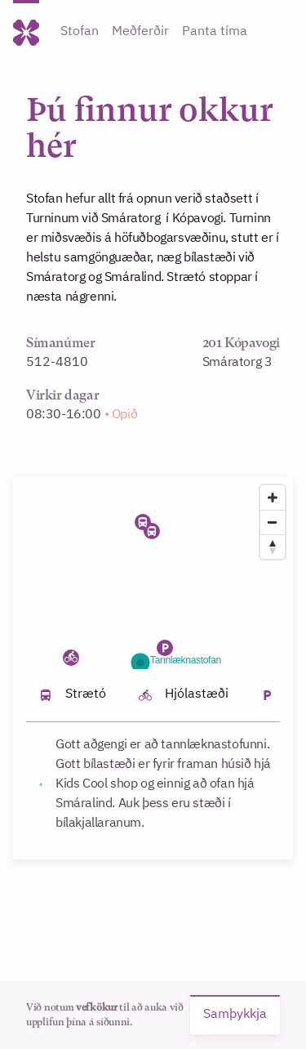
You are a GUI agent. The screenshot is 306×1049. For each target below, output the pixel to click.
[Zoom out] (272, 522)
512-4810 (57, 362)
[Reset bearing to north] (272, 546)
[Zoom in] (272, 497)
